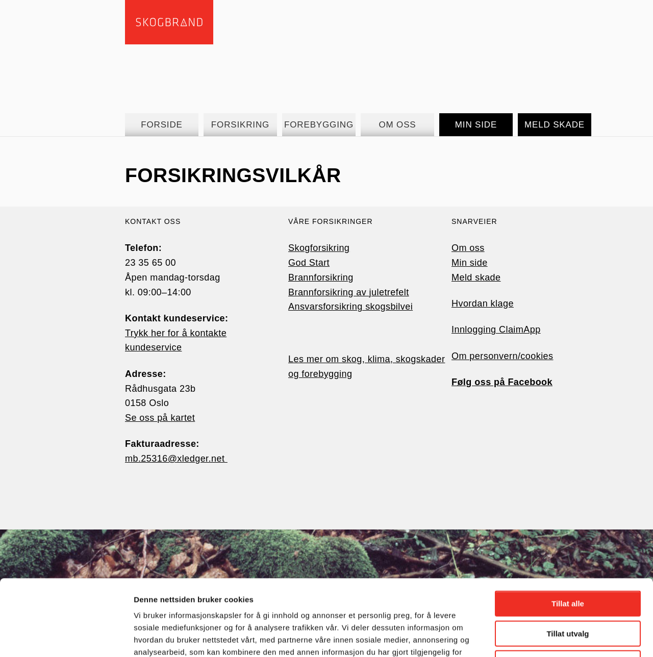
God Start (309, 263)
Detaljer (543, 637)
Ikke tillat (567, 592)
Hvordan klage (482, 303)
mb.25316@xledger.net (176, 458)
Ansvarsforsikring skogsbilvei (350, 306)
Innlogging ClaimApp (496, 329)
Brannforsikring (321, 277)
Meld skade (476, 277)
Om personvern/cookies (502, 356)
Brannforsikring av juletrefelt (348, 292)
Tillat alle (567, 532)
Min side (469, 263)
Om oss (468, 248)
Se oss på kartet (160, 418)
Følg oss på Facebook (501, 382)
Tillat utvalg (567, 562)
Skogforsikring (318, 248)
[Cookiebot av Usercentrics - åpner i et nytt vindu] (66, 637)
